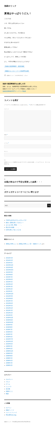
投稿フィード (10, 410)
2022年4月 (9, 308)
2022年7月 (9, 301)
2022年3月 (9, 310)
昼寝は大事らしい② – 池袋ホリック (30, 244)
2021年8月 (9, 327)
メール (6, 143)
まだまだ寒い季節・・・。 (14, 225)
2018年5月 (9, 358)
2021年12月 (9, 317)
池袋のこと (9, 391)
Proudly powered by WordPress (21, 421)
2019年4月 (9, 348)
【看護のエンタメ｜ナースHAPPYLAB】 (16, 71)
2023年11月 (9, 267)
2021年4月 (9, 336)
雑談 (7, 393)
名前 (6, 134)
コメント (6, 109)
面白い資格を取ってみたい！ (15, 222)
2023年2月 (9, 289)
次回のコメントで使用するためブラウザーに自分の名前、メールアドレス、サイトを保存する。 (27, 163)
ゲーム (8, 384)
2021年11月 (9, 320)
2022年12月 (9, 293)
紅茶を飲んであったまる (13, 230)
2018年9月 (9, 353)
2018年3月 (9, 363)
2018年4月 (9, 360)
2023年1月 (9, 291)
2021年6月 (9, 332)
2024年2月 (9, 260)
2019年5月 (9, 346)
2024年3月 (9, 258)
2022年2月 (9, 313)
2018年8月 (9, 356)
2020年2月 (9, 341)
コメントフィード (11, 412)
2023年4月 (9, 284)
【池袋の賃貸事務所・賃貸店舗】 (14, 66)
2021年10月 (9, 322)
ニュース (8, 386)
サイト (6, 151)
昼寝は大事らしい (11, 244)
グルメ (26, 75)
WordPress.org (11, 415)
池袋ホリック (10, 6)
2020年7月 (9, 339)
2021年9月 (9, 325)
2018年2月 (9, 365)
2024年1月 (9, 262)
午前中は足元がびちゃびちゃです (16, 220)
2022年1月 (9, 315)
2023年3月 (9, 286)
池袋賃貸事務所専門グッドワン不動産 (14, 91)
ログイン (8, 408)
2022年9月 (9, 296)
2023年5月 (9, 282)
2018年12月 (9, 351)
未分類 (8, 389)
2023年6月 (9, 279)
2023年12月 (9, 265)
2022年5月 (9, 305)
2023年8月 (9, 274)
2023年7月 (9, 277)
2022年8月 (9, 298)
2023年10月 (9, 270)
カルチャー (9, 379)
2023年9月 (9, 272)
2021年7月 (9, 329)
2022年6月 (9, 303)
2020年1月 (9, 344)
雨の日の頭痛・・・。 (13, 227)
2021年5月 (9, 334)
